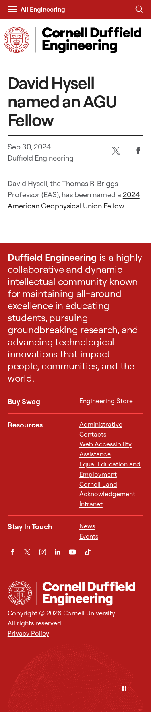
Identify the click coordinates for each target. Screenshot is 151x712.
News (87, 526)
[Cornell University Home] (20, 593)
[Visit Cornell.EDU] (16, 40)
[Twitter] (116, 150)
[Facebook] (138, 150)
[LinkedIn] (57, 552)
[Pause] (124, 689)
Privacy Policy (28, 633)
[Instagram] (42, 552)
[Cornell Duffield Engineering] (90, 593)
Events (88, 536)
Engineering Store (106, 401)
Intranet (91, 504)
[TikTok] (87, 552)
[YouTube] (72, 552)
